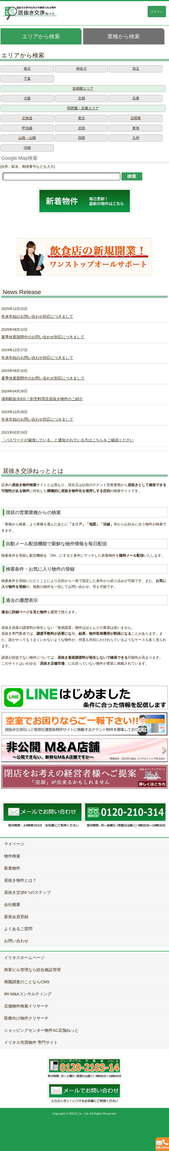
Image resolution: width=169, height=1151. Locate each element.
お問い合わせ (16, 941)
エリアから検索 (41, 36)
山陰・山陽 (27, 138)
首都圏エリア (82, 88)
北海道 (27, 118)
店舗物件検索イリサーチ (26, 1006)
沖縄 (27, 148)
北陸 (81, 128)
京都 (81, 98)
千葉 (27, 78)
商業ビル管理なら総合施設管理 (32, 969)
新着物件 (12, 868)
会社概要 (12, 904)
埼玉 (135, 69)
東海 (135, 128)
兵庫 (135, 98)
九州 (135, 138)
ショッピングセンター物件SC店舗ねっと (41, 1030)
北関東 (135, 118)
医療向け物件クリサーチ (26, 1018)
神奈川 (81, 69)
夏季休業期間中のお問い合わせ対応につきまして (42, 337)
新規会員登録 (16, 916)
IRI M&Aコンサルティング (28, 994)
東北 (81, 118)
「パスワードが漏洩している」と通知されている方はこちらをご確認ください (67, 440)
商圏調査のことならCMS (26, 981)
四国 (81, 138)
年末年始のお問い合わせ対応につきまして (37, 316)
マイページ (14, 844)
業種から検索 (123, 36)
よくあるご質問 (18, 928)
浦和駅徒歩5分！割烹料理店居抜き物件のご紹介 (42, 399)
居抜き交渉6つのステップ (27, 892)
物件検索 (12, 856)
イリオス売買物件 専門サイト (31, 1042)
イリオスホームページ (24, 957)
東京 (27, 69)
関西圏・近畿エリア (83, 108)
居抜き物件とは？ (20, 880)
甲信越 (27, 128)
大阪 (27, 98)
